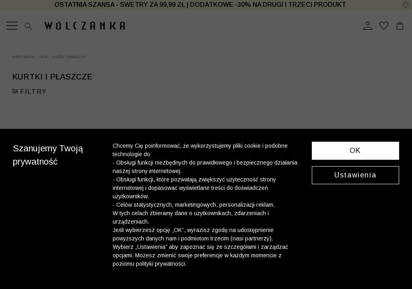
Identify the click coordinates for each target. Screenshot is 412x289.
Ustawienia (355, 175)
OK (355, 151)
